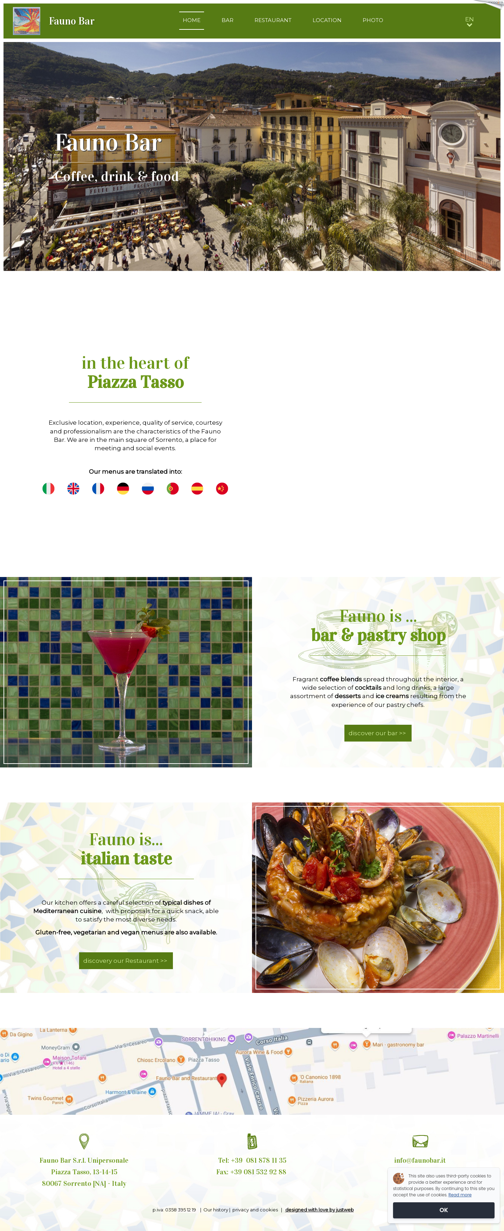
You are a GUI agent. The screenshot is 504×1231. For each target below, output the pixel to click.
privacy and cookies (256, 1209)
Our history (215, 1209)
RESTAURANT (273, 20)
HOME (192, 20)
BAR (227, 20)
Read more (459, 1195)
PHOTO (373, 20)
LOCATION (327, 20)
